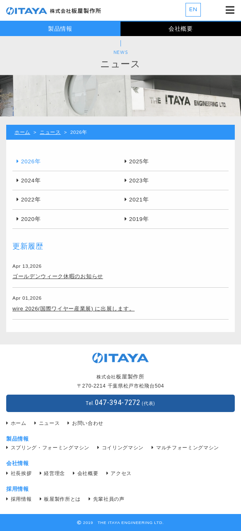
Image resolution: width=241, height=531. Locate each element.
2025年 (139, 161)
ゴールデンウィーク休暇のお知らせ (57, 276)
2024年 (31, 180)
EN (193, 9)
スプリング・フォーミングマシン (50, 447)
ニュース (50, 132)
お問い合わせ (88, 423)
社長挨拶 (21, 473)
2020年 (31, 219)
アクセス (121, 473)
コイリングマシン (123, 447)
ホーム (22, 132)
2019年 (139, 219)
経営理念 (54, 473)
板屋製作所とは (62, 499)
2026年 (31, 161)
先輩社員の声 (109, 499)
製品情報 (60, 29)
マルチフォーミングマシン (187, 447)
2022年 (31, 199)
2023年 (139, 180)
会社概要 (181, 29)
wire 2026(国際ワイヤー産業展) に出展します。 (73, 309)
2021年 (139, 199)
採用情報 (21, 499)
